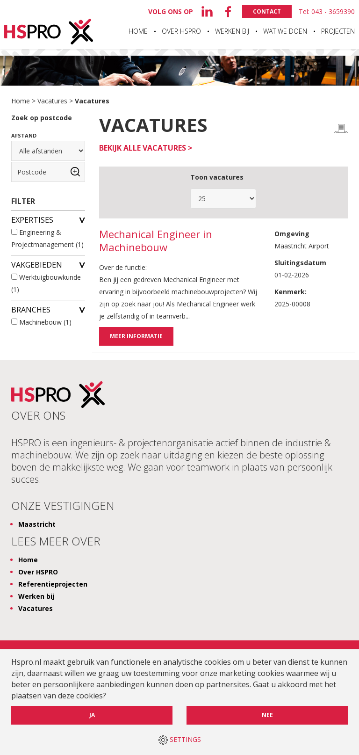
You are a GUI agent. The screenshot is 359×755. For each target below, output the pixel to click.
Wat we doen (285, 31)
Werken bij (232, 31)
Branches (48, 309)
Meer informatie (136, 336)
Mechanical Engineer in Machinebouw (155, 241)
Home (138, 31)
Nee (267, 715)
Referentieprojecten (52, 583)
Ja (92, 715)
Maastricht (37, 523)
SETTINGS (179, 740)
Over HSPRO (181, 31)
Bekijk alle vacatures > (146, 147)
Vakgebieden (48, 264)
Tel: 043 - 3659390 (327, 11)
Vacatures (52, 100)
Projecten (338, 31)
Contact (267, 11)
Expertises (48, 219)
